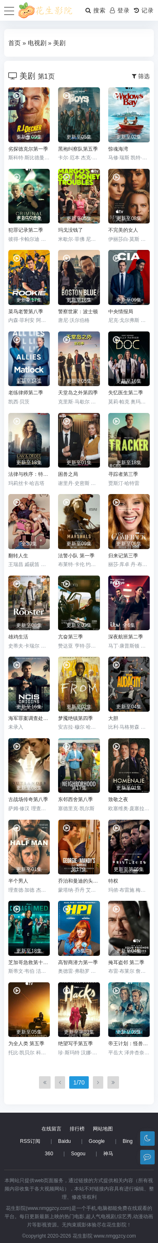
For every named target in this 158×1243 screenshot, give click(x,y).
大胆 (113, 718)
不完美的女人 (123, 230)
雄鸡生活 (18, 637)
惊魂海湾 (118, 149)
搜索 (95, 10)
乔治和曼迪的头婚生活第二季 (79, 881)
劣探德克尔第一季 (28, 149)
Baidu (64, 1141)
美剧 (59, 42)
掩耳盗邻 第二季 (126, 962)
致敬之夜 (118, 799)
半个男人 (18, 881)
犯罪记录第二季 (25, 230)
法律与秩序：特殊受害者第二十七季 (29, 474)
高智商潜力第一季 (78, 962)
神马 (108, 1154)
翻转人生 (18, 556)
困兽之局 (68, 474)
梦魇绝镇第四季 (75, 718)
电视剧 (37, 42)
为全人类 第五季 (26, 1043)
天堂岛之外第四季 (78, 393)
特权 (113, 881)
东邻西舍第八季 (75, 799)
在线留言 (51, 1129)
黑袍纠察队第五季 (78, 149)
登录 (120, 10)
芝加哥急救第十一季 (29, 962)
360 (49, 1154)
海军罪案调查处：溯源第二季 (29, 718)
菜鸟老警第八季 (25, 311)
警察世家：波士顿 (78, 311)
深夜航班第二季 (125, 637)
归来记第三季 (123, 556)
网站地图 (103, 1129)
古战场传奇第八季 (28, 799)
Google (97, 1141)
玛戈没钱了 (70, 230)
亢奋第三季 (70, 637)
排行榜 (77, 1129)
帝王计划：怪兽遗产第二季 (129, 1043)
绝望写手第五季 (75, 1043)
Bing (128, 1141)
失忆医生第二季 (125, 393)
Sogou (78, 1154)
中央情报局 (120, 311)
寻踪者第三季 (123, 474)
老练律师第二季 (25, 393)
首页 (14, 42)
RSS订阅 (30, 1141)
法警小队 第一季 (76, 556)
